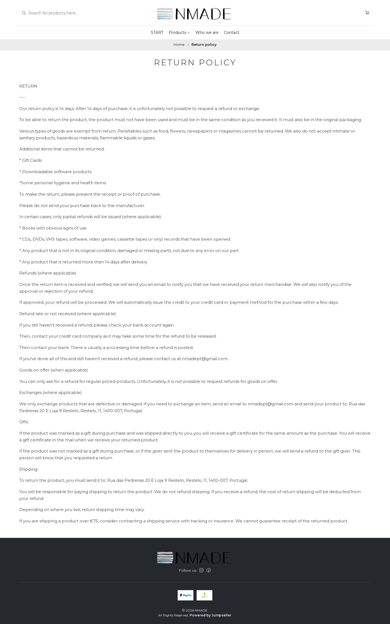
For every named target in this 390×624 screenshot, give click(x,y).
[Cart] (367, 13)
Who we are (207, 32)
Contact (231, 32)
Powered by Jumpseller (210, 615)
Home (179, 45)
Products (179, 32)
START (157, 32)
